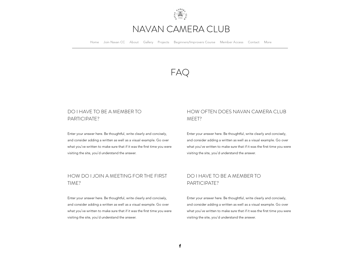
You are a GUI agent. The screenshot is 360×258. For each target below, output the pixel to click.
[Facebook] (180, 246)
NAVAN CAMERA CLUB (181, 29)
